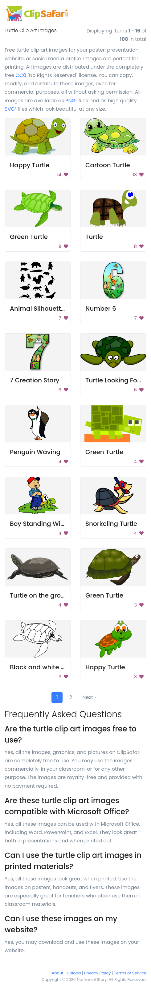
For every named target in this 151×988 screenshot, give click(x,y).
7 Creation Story (34, 380)
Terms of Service (130, 973)
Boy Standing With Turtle (48, 523)
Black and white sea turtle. (51, 667)
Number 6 (100, 308)
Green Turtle (29, 236)
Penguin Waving (35, 452)
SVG (10, 109)
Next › (89, 697)
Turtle (94, 236)
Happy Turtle (30, 165)
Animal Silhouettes (39, 308)
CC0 (20, 75)
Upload (74, 973)
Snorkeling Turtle (111, 523)
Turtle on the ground (41, 595)
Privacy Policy (97, 973)
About (57, 973)
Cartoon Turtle (107, 165)
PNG (71, 100)
